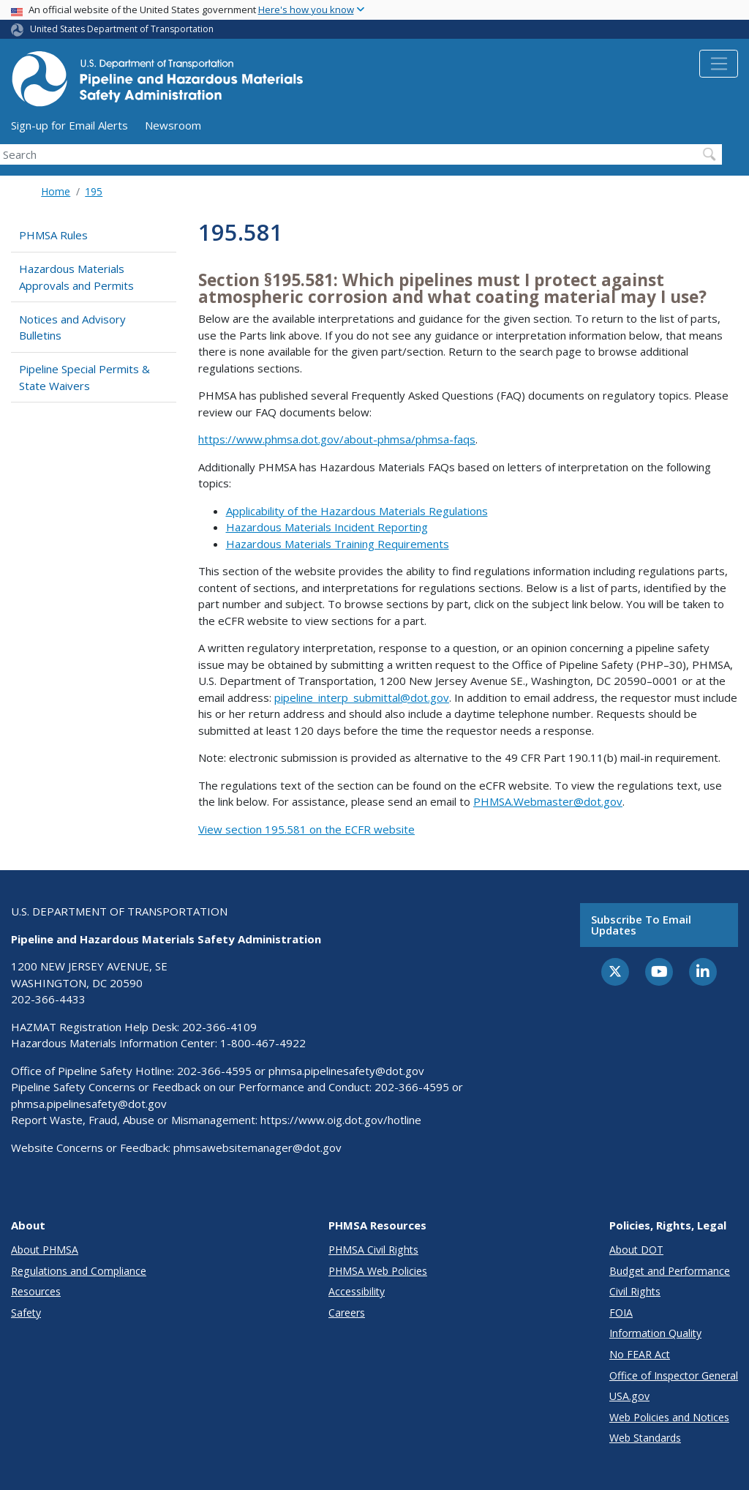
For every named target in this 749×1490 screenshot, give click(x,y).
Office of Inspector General (673, 1375)
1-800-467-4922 (263, 1043)
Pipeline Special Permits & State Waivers (84, 377)
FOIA (621, 1312)
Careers (346, 1312)
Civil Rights (634, 1291)
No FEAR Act (639, 1354)
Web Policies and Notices (669, 1417)
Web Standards (645, 1438)
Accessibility (356, 1291)
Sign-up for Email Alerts (69, 125)
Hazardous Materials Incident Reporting (327, 527)
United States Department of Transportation (122, 29)
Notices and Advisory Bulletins (72, 327)
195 (93, 191)
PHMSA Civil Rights (373, 1250)
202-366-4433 (48, 999)
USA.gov (629, 1396)
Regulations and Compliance (78, 1271)
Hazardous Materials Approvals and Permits (76, 277)
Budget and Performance (669, 1271)
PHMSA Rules (53, 235)
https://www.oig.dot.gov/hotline (340, 1119)
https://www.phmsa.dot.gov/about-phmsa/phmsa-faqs (336, 439)
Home (55, 191)
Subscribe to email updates (641, 924)
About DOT (636, 1250)
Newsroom (173, 125)
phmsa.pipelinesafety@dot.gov (346, 1070)
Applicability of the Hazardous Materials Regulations (357, 510)
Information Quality (655, 1333)
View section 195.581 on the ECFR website (306, 829)
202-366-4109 (219, 1026)
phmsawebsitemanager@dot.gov (257, 1147)
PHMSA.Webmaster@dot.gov (547, 801)
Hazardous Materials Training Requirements (337, 543)
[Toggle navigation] (718, 64)
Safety (26, 1312)
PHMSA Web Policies (377, 1271)
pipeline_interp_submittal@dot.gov (361, 697)
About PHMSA (44, 1250)
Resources (36, 1291)
